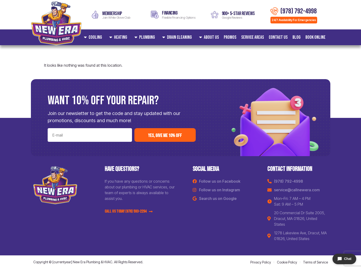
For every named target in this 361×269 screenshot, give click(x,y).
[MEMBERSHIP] (95, 14)
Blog (296, 37)
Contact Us (278, 37)
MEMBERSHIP (112, 13)
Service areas (252, 37)
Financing (170, 13)
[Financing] (155, 14)
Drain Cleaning (176, 37)
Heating (117, 37)
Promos (230, 37)
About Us (208, 37)
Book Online (315, 37)
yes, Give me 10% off (165, 135)
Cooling (91, 37)
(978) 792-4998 (298, 11)
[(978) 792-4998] (274, 11)
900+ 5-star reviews (238, 13)
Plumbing (143, 37)
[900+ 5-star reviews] (214, 14)
